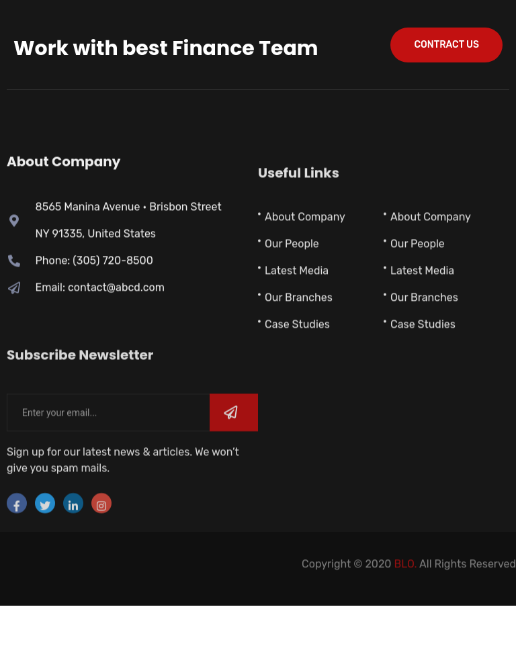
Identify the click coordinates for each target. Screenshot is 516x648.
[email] (108, 448)
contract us (446, 44)
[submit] (234, 448)
